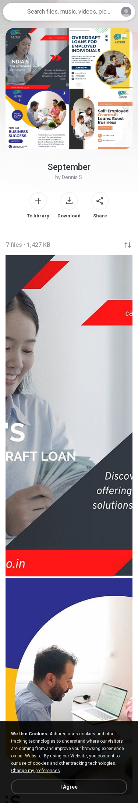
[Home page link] (14, 11)
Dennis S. (72, 177)
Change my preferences (35, 770)
